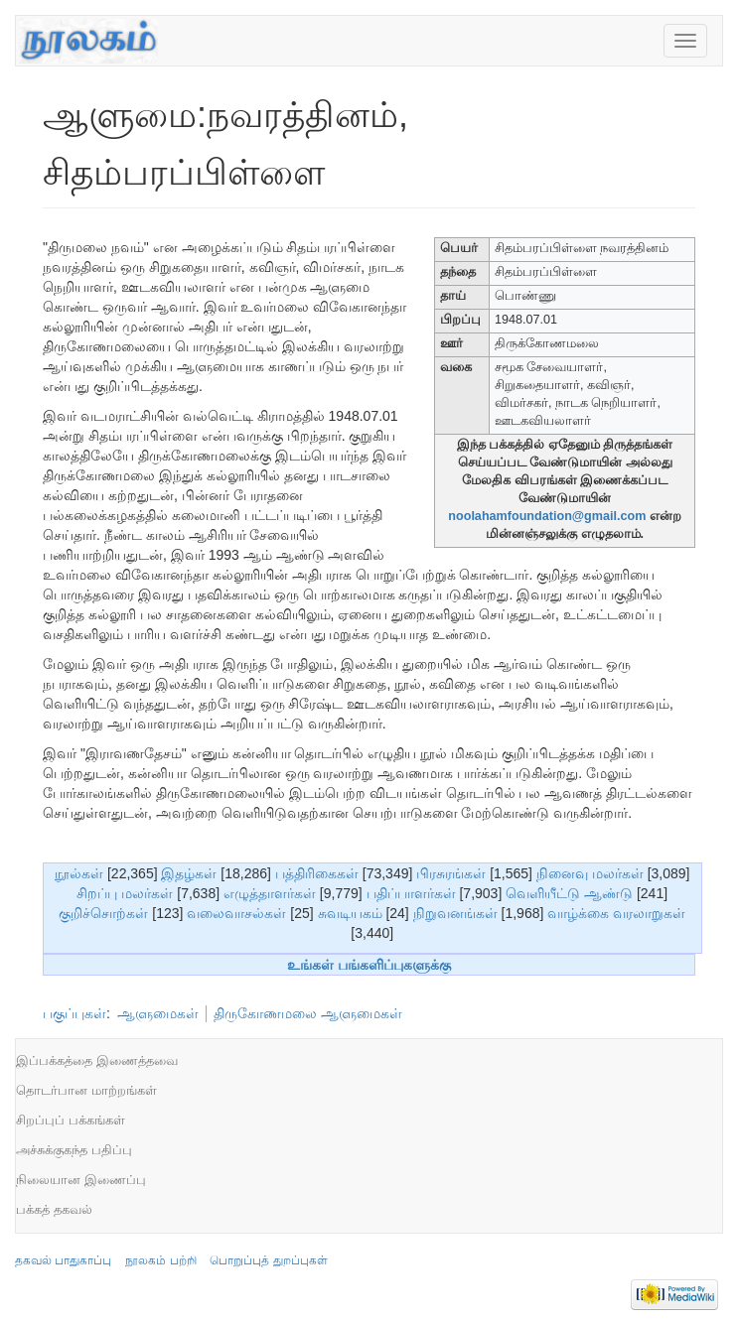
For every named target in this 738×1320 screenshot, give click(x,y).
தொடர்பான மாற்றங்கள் (86, 1090)
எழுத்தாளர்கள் (269, 893)
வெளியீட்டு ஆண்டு (569, 893)
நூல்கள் (79, 873)
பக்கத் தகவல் (54, 1209)
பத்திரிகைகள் (317, 873)
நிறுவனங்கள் (455, 913)
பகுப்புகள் (74, 1013)
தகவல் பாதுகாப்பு (63, 1260)
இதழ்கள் (189, 873)
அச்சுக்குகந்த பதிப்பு (74, 1149)
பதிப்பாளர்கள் (411, 893)
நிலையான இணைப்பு (81, 1179)
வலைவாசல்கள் (236, 913)
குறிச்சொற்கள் (103, 913)
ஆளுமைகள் (158, 1013)
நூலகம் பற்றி (160, 1260)
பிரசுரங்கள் (451, 873)
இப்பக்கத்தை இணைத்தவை (97, 1060)
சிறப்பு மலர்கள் (124, 893)
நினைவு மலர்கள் (590, 873)
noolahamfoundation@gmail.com (547, 516)
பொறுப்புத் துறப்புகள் (268, 1260)
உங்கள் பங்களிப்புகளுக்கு (369, 965)
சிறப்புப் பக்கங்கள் (70, 1120)
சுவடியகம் (350, 913)
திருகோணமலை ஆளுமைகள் (308, 1013)
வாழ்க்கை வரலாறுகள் (616, 913)
